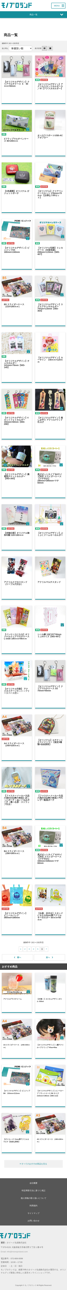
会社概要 (33, 1183)
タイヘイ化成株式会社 (16, 1243)
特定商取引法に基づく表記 (33, 1190)
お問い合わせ (33, 1221)
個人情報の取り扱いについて (33, 1198)
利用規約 (33, 1205)
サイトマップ (33, 1213)
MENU (57, 6)
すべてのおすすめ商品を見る (34, 1164)
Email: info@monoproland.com (14, 1252)
